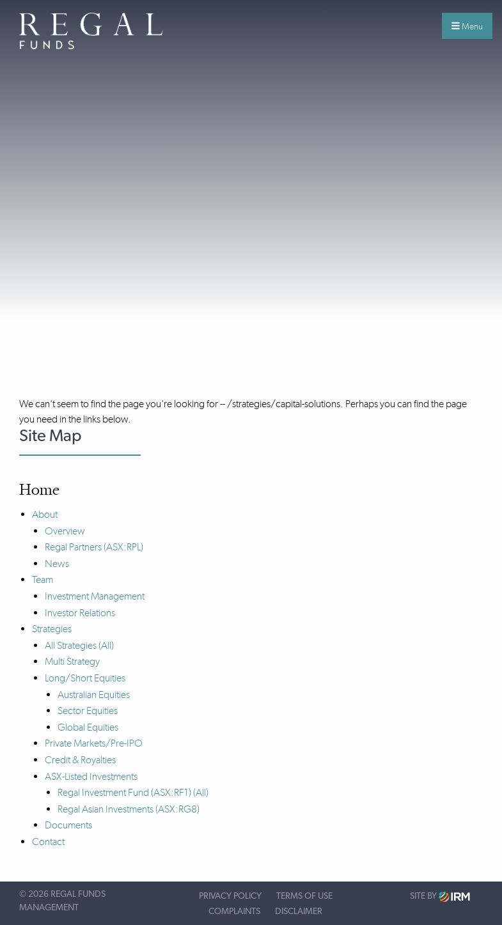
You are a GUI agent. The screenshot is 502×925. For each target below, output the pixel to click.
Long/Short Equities (85, 678)
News (57, 563)
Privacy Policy (230, 896)
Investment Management (95, 596)
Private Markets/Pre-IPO (94, 743)
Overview (65, 531)
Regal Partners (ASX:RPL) (94, 547)
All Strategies (71, 645)
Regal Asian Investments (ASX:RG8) (129, 809)
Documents (68, 825)
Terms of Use (304, 896)
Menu (467, 26)
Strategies (52, 629)
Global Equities (88, 727)
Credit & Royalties (80, 760)
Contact (48, 842)
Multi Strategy (72, 661)
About (45, 514)
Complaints (234, 911)
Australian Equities (94, 694)
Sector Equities (88, 710)
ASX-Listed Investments (91, 776)
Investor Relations (80, 613)
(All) (106, 645)
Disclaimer (298, 911)
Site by (440, 896)
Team (42, 579)
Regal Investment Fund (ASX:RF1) (124, 792)
